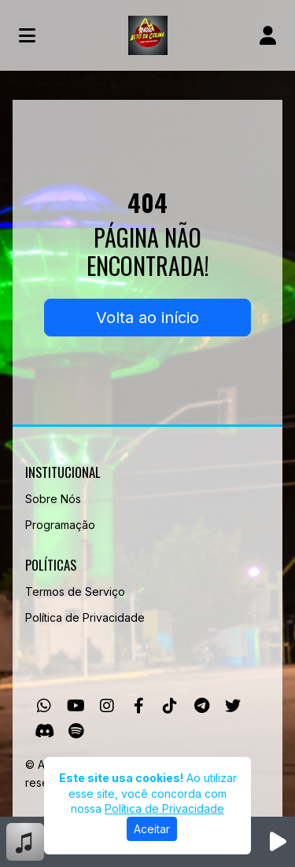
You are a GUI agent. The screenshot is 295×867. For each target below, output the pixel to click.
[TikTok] (170, 705)
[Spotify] (75, 731)
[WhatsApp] (44, 705)
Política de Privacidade (85, 617)
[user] (268, 35)
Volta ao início (147, 317)
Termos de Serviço (75, 591)
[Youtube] (76, 705)
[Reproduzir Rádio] (278, 842)
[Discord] (44, 731)
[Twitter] (233, 705)
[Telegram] (201, 705)
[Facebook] (139, 705)
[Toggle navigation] (27, 35)
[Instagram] (107, 705)
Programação (60, 524)
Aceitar (152, 829)
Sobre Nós (53, 498)
